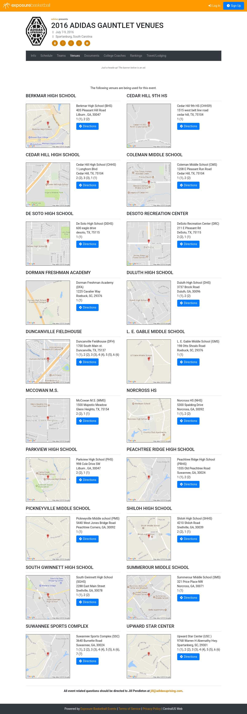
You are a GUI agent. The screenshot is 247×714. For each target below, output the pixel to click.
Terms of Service (130, 708)
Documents (91, 55)
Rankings (136, 55)
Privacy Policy (152, 708)
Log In (214, 5)
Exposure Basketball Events (98, 708)
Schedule (46, 55)
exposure (26, 5)
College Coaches (115, 55)
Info (33, 55)
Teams (61, 55)
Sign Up (233, 5)
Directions (87, 126)
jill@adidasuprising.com (166, 691)
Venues (75, 55)
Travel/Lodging (156, 55)
